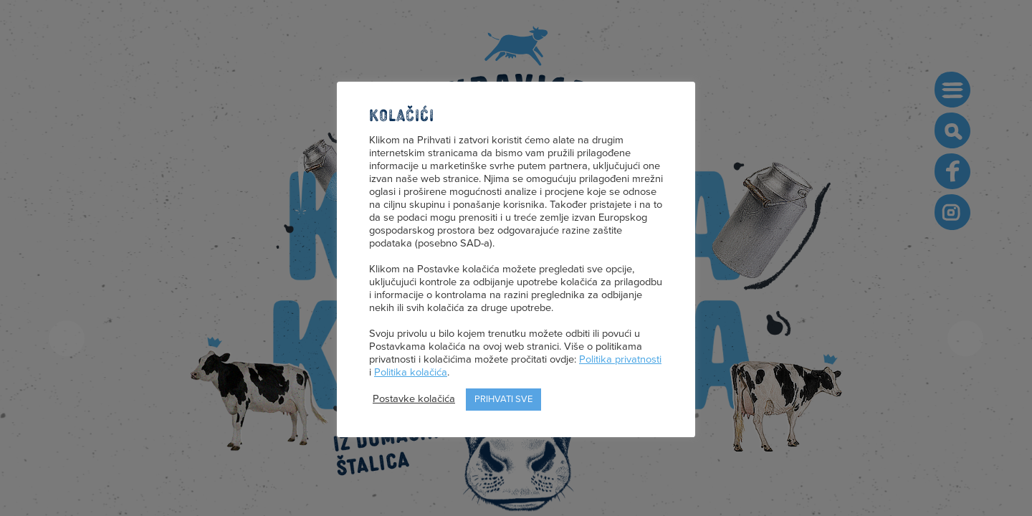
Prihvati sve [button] (503, 399)
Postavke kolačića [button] (414, 399)
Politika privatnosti (620, 359)
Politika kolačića (410, 372)
